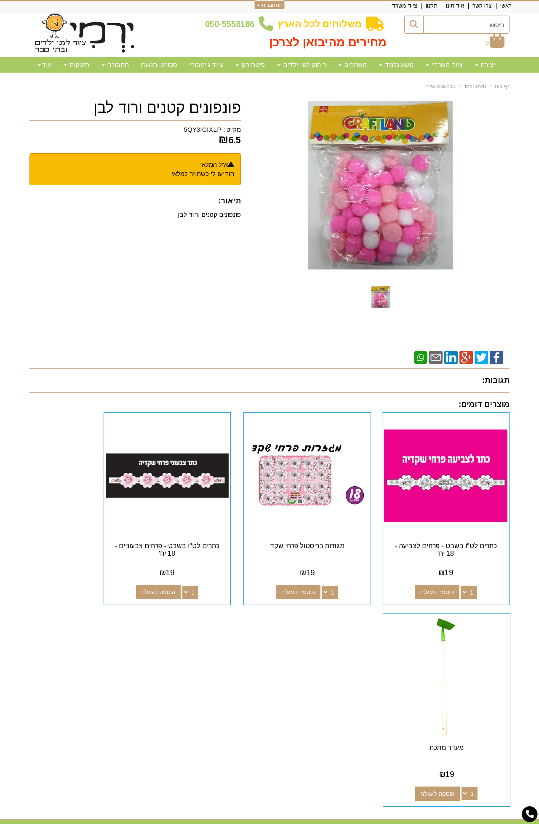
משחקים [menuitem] (352, 64)
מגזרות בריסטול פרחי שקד (331, 529)
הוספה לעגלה (445, 575)
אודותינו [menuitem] (455, 6)
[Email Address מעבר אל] (298, 634)
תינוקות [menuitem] (76, 64)
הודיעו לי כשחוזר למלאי (202, 173)
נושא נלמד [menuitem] (396, 64)
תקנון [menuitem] (432, 6)
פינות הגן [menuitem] (250, 64)
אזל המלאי (214, 164)
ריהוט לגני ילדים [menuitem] (301, 64)
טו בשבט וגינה (440, 86)
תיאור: (229, 201)
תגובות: (496, 380)
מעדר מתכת (85, 529)
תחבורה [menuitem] (115, 64)
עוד (44, 64)
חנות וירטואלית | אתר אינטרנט (215, 816)
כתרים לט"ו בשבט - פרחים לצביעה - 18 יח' (454, 532)
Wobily (296, 816)
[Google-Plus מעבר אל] (325, 634)
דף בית (502, 86)
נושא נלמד (475, 86)
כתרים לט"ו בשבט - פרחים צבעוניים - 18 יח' (208, 532)
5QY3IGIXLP (202, 129)
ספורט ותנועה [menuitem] (159, 64)
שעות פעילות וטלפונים (133, 619)
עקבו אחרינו (319, 619)
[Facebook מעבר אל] (338, 634)
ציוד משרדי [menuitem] (403, 6)
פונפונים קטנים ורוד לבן (167, 107)
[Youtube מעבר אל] (311, 634)
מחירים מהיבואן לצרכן (328, 42)
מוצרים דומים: (484, 404)
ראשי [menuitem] (506, 6)
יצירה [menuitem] (485, 64)
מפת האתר (486, 619)
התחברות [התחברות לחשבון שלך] (270, 5)
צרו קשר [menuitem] (482, 6)
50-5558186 (232, 24)
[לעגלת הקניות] (495, 43)
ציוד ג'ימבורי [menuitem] (206, 64)
